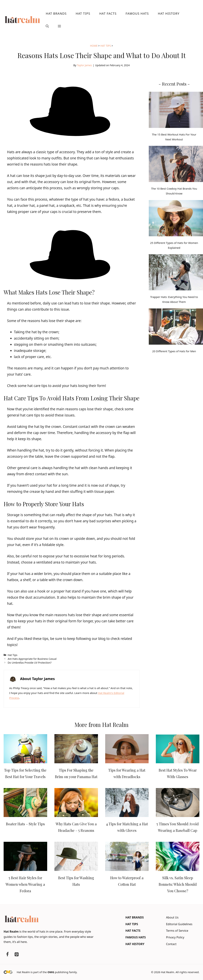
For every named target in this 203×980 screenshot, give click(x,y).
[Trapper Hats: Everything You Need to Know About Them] (176, 273)
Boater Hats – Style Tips (25, 823)
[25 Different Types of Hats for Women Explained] (176, 219)
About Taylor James (37, 678)
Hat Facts (107, 13)
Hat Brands (56, 13)
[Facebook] (7, 954)
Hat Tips (83, 13)
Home (94, 45)
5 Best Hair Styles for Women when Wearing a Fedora (25, 884)
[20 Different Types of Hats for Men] (176, 327)
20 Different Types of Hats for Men (174, 351)
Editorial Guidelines (179, 924)
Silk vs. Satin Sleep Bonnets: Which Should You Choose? (178, 884)
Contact (171, 944)
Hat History (169, 13)
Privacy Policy (175, 937)
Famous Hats (137, 13)
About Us (172, 917)
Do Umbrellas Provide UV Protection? (29, 662)
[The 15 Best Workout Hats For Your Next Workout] (176, 110)
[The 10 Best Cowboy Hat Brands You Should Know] (176, 164)
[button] (47, 26)
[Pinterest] (16, 954)
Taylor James (84, 65)
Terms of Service (177, 931)
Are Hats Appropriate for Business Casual (32, 659)
